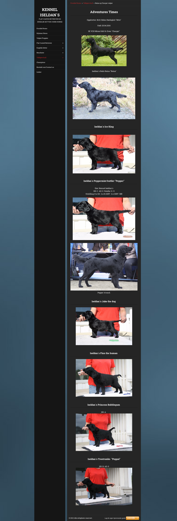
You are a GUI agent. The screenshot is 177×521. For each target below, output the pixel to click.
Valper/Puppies (42, 38)
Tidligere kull (41, 57)
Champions (41, 62)
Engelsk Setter (42, 48)
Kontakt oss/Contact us (45, 67)
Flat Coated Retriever (44, 43)
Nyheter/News (42, 33)
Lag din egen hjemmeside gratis (115, 518)
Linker (39, 72)
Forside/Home (42, 28)
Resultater (40, 53)
